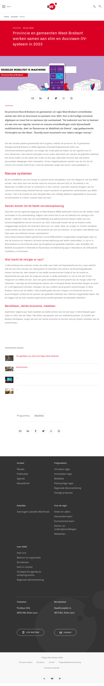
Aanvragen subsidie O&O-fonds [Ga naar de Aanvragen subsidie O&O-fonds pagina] (33, 514)
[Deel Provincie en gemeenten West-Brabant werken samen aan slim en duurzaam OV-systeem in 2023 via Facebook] (48, 98)
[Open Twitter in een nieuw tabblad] (59, 680)
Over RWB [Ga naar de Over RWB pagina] (22, 549)
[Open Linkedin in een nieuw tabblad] (44, 680)
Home (6, 17)
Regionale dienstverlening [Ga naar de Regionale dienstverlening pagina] (67, 490)
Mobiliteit (39, 418)
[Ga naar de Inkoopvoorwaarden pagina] (52, 670)
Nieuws (22, 17)
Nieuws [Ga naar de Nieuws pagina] (20, 471)
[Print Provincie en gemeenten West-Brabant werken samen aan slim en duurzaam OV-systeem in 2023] (71, 98)
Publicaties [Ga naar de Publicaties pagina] (22, 476)
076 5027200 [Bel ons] (30, 634)
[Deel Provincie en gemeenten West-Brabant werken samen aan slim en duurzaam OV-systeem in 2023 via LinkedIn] (40, 98)
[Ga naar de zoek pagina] (100, 6)
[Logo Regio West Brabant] (56, 6)
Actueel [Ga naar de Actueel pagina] (20, 465)
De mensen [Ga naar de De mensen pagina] (23, 564)
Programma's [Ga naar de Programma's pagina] (60, 465)
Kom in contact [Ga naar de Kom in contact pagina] (25, 569)
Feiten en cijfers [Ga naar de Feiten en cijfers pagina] (62, 514)
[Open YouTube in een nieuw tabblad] (52, 680)
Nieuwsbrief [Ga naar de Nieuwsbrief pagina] (23, 485)
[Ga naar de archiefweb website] (51, 664)
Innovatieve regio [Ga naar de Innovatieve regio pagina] (63, 476)
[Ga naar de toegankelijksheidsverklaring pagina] (70, 664)
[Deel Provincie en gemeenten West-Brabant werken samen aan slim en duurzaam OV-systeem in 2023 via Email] (32, 98)
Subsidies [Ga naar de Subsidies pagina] (21, 508)
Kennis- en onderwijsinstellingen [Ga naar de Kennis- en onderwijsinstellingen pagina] (65, 530)
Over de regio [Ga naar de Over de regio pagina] (60, 508)
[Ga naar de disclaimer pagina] (40, 664)
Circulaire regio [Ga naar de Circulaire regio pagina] (62, 471)
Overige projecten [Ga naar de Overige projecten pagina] (63, 495)
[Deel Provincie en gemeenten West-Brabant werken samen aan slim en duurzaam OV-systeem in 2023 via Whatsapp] (63, 98)
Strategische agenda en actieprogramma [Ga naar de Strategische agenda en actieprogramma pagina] (29, 576)
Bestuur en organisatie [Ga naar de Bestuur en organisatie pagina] (29, 559)
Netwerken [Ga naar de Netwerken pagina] (59, 536)
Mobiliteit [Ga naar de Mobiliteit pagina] (59, 480)
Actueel (14, 17)
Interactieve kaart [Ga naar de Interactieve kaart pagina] (63, 518)
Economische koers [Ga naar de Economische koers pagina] (64, 523)
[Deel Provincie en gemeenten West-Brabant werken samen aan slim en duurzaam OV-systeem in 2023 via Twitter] (56, 98)
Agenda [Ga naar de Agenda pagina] (21, 480)
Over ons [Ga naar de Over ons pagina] (21, 555)
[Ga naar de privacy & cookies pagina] (25, 664)
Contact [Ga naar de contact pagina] (65, 634)
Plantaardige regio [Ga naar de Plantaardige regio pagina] (63, 485)
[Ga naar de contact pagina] (94, 6)
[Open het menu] (3, 6)
